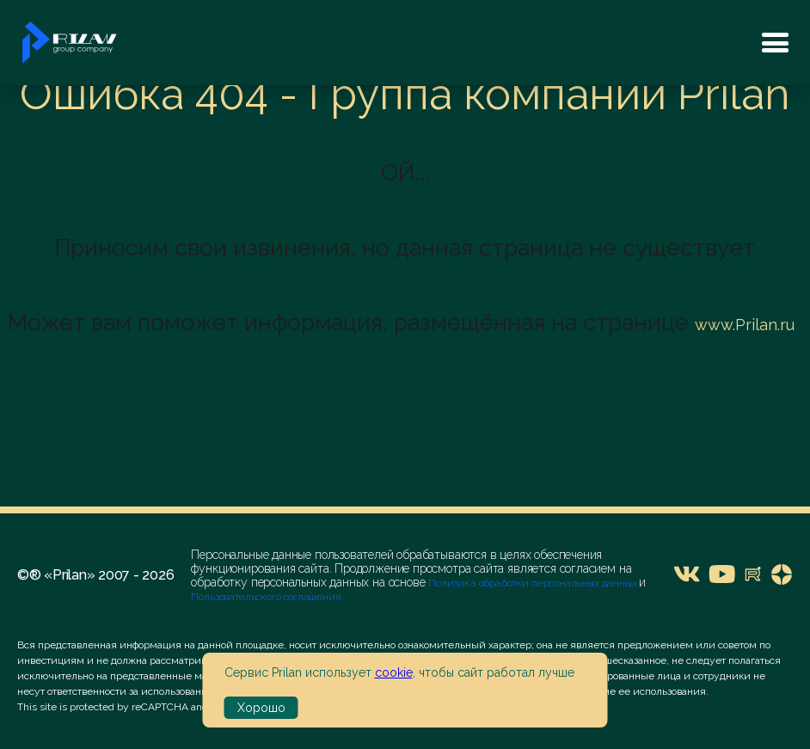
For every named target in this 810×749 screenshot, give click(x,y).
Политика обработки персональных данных (533, 583)
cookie (394, 672)
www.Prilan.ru (745, 325)
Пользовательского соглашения (266, 597)
